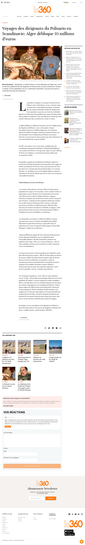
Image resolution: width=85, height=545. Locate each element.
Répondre (7, 426)
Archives (19, 520)
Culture (47, 16)
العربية (81, 2)
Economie (26, 16)
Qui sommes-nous (22, 517)
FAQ (34, 517)
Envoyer (50, 498)
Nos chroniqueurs (6, 533)
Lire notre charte (8, 405)
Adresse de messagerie (11, 457)
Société (32, 16)
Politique (19, 16)
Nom (5, 451)
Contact (35, 519)
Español (74, 2)
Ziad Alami (7, 95)
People (63, 16)
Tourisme (75, 16)
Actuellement (5, 16)
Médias (52, 16)
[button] (81, 541)
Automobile (4, 527)
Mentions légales (52, 518)
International (39, 16)
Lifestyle (69, 16)
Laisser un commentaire (32, 466)
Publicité (19, 519)
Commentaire (7, 432)
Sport (57, 16)
